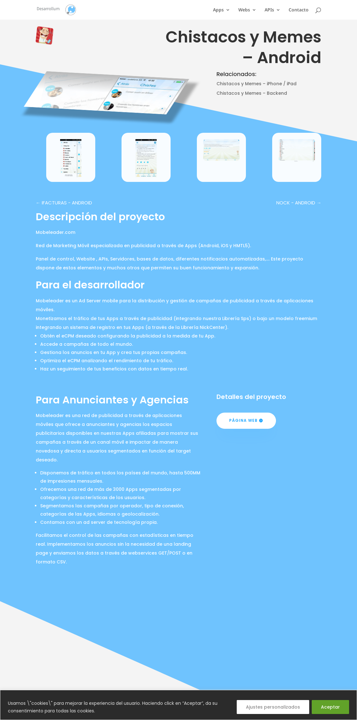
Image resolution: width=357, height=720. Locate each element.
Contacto (299, 10)
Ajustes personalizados (273, 707)
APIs (269, 10)
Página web (243, 420)
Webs (244, 10)
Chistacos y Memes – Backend (251, 93)
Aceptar (330, 707)
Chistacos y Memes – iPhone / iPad (256, 83)
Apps (218, 10)
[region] (178, 705)
